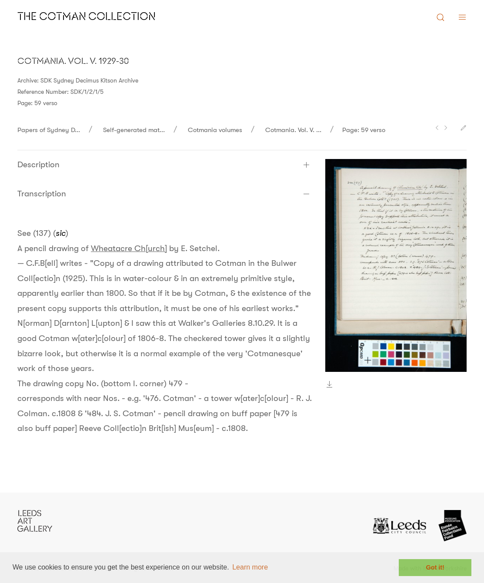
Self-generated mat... (134, 130)
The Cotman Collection (86, 17)
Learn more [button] (250, 567)
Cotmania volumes (215, 130)
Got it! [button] (435, 567)
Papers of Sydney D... (48, 130)
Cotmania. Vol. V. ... (293, 130)
